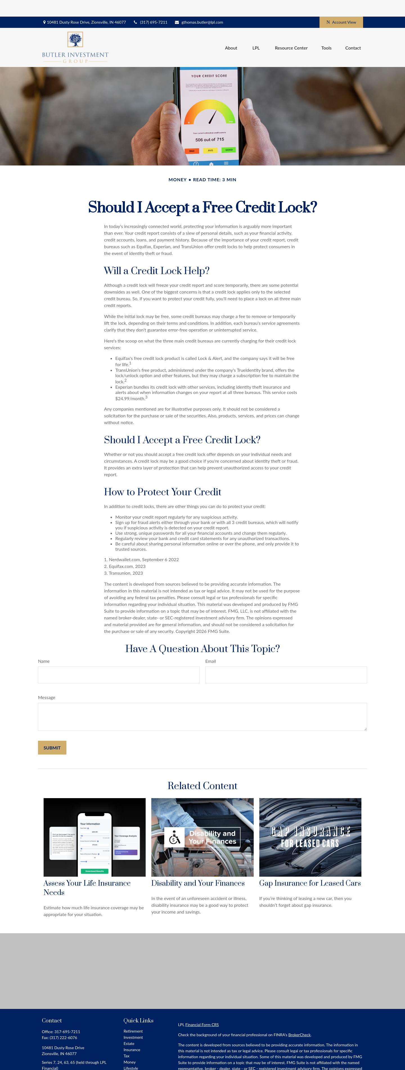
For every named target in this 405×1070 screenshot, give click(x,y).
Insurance (131, 1033)
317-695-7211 (67, 1015)
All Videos (132, 1064)
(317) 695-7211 (150, 5)
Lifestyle (130, 1051)
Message (46, 680)
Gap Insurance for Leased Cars (310, 867)
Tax (126, 1039)
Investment (133, 1020)
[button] (231, 31)
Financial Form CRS (202, 1008)
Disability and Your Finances (198, 867)
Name (44, 644)
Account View (341, 5)
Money (129, 1045)
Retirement (133, 1014)
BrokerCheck (299, 1018)
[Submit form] (52, 731)
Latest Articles (135, 1057)
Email (210, 644)
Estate (128, 1026)
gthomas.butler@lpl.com (198, 5)
